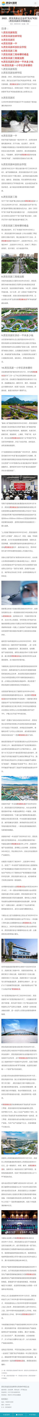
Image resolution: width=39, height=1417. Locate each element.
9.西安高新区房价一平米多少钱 (17, 61)
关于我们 (32, 1414)
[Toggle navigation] (35, 3)
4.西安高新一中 (9, 43)
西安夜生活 (14, 84)
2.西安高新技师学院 (11, 36)
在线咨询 (19, 1414)
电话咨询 (6, 1414)
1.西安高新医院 (9, 32)
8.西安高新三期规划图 (12, 58)
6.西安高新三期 (9, 50)
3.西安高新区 (8, 39)
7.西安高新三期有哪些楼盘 (15, 54)
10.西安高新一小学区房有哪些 (16, 65)
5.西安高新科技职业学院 (13, 47)
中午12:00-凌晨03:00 (14, 1392)
